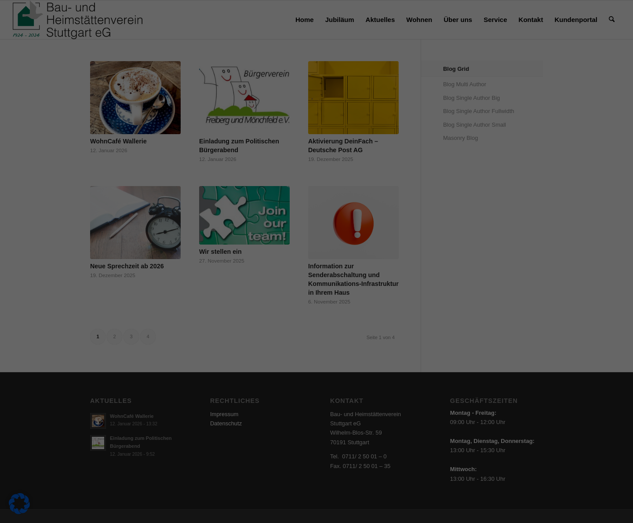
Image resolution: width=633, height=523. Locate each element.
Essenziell (346, 31)
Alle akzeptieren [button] (232, 167)
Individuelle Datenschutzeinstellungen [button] (316, 220)
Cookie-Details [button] (292, 240)
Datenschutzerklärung (184, 139)
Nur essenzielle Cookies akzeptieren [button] (316, 193)
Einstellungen (213, 147)
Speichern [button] (401, 167)
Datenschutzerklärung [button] (332, 240)
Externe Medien (353, 75)
